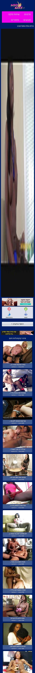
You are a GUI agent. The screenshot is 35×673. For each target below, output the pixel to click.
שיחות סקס (14, 14)
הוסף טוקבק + (17, 324)
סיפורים (15, 20)
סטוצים (27, 20)
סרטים (27, 14)
